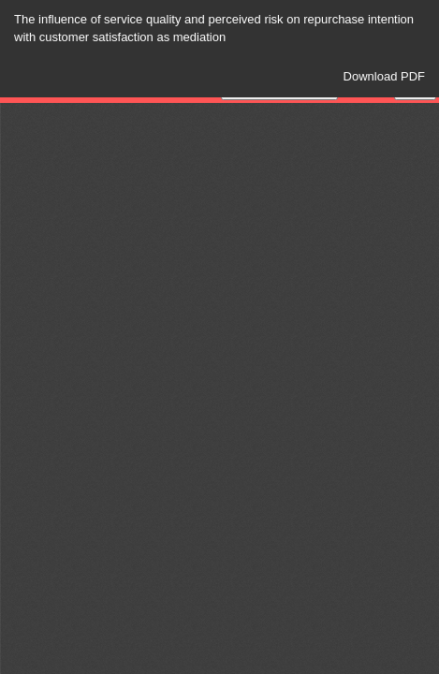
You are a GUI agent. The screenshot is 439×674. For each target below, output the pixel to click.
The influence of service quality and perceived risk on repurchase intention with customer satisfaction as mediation (214, 28)
